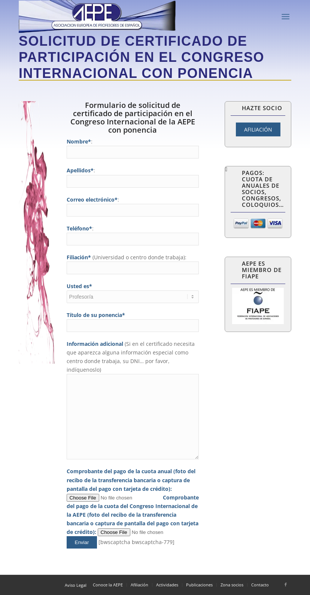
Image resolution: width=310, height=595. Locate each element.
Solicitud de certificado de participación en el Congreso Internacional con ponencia (141, 57)
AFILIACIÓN (258, 129)
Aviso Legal (75, 585)
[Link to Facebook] (285, 584)
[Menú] (285, 17)
